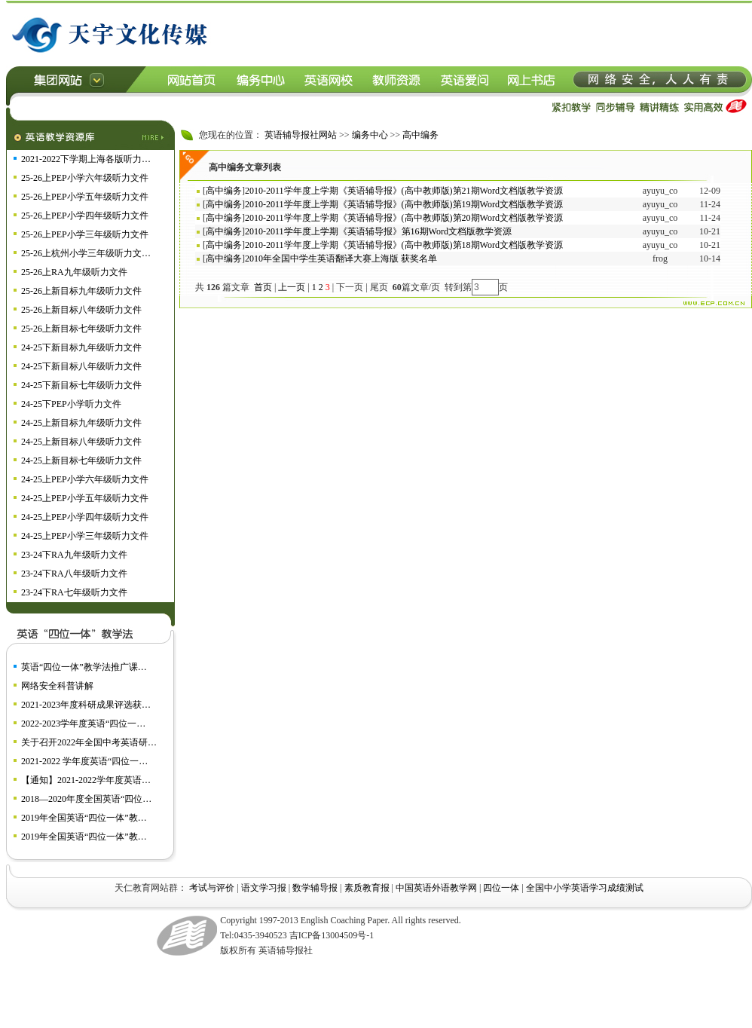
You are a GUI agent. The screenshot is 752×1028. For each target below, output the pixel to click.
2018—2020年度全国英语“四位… (86, 799)
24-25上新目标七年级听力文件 (81, 460)
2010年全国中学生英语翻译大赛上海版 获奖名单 (341, 258)
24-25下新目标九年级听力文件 (81, 347)
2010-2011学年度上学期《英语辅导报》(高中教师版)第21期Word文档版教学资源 (404, 190)
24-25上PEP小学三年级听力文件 (84, 536)
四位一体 (501, 888)
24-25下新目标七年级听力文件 (81, 385)
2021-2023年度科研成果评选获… (86, 704)
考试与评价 (211, 888)
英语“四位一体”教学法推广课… (84, 667)
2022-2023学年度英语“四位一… (83, 723)
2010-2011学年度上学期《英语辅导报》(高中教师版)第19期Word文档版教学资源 (404, 204)
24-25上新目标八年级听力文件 (81, 441)
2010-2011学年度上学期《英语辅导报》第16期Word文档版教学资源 (378, 231)
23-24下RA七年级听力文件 (74, 592)
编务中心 (370, 135)
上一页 (291, 287)
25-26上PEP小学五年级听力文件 (84, 196)
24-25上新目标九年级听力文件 (81, 423)
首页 (263, 287)
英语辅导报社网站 (300, 135)
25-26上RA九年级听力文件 (74, 272)
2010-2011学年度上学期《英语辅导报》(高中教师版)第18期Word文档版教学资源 (404, 245)
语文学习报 (263, 888)
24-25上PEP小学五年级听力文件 (84, 498)
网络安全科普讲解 (57, 686)
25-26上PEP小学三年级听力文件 (84, 234)
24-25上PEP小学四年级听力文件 (84, 517)
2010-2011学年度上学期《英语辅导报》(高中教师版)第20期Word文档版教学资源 (404, 218)
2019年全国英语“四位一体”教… (84, 817)
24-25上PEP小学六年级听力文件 (84, 479)
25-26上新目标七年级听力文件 (81, 328)
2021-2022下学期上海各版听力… (86, 159)
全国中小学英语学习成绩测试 (584, 888)
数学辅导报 (315, 888)
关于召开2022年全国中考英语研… (89, 742)
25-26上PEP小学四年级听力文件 (84, 215)
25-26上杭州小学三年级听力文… (86, 253)
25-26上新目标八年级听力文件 (81, 309)
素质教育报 (367, 888)
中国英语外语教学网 (436, 888)
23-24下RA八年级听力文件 (74, 573)
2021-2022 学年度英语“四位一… (84, 761)
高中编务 (420, 135)
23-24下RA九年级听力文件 (74, 554)
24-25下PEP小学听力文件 (71, 404)
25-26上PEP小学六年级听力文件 (84, 178)
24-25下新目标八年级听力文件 (81, 366)
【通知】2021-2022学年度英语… (86, 780)
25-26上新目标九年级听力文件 (81, 291)
